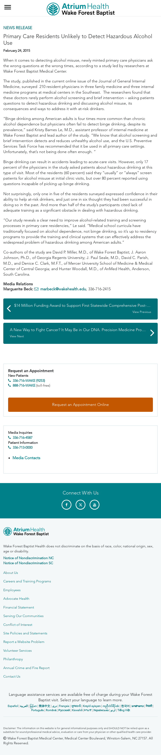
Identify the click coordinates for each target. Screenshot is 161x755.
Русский (64, 710)
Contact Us (11, 676)
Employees (12, 590)
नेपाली (149, 706)
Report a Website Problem (23, 642)
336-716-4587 (22, 438)
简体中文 (44, 706)
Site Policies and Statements (25, 633)
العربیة (24, 706)
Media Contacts (26, 457)
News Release (17, 27)
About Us (10, 573)
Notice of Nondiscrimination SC (28, 563)
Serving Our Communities (23, 616)
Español (13, 706)
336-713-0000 (22, 447)
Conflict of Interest (17, 625)
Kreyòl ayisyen (92, 706)
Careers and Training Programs (27, 581)
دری (54, 706)
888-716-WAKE (24, 385)
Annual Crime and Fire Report (26, 668)
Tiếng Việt (123, 710)
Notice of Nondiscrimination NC (28, 558)
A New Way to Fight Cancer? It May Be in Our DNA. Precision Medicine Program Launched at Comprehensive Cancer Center (84, 332)
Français (64, 706)
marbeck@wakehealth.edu (63, 289)
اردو (113, 710)
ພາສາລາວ (138, 706)
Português (37, 710)
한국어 (125, 706)
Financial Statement (18, 607)
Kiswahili (77, 710)
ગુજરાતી (76, 706)
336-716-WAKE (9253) (29, 380)
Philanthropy (13, 659)
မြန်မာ (33, 706)
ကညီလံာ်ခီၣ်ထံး (111, 706)
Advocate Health (16, 598)
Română (51, 710)
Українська (101, 710)
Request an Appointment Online (80, 404)
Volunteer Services (17, 650)
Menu (8, 5)
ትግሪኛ (87, 710)
